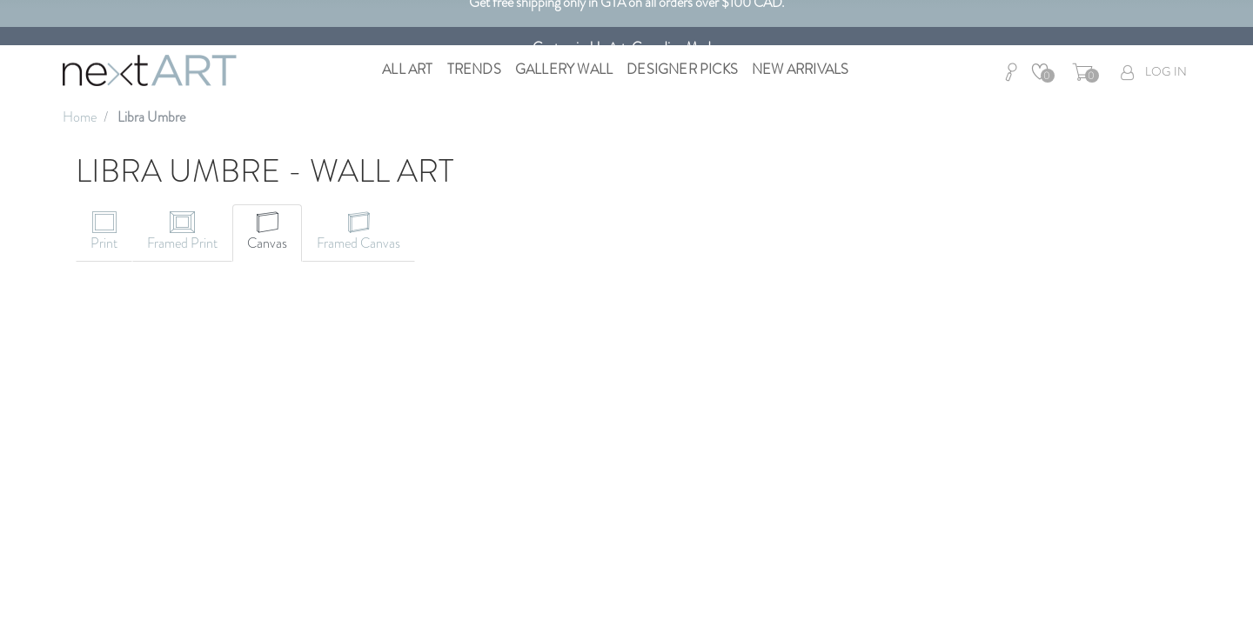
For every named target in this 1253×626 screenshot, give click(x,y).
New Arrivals (800, 69)
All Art (407, 69)
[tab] (104, 233)
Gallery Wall (564, 69)
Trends (474, 69)
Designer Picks (682, 69)
